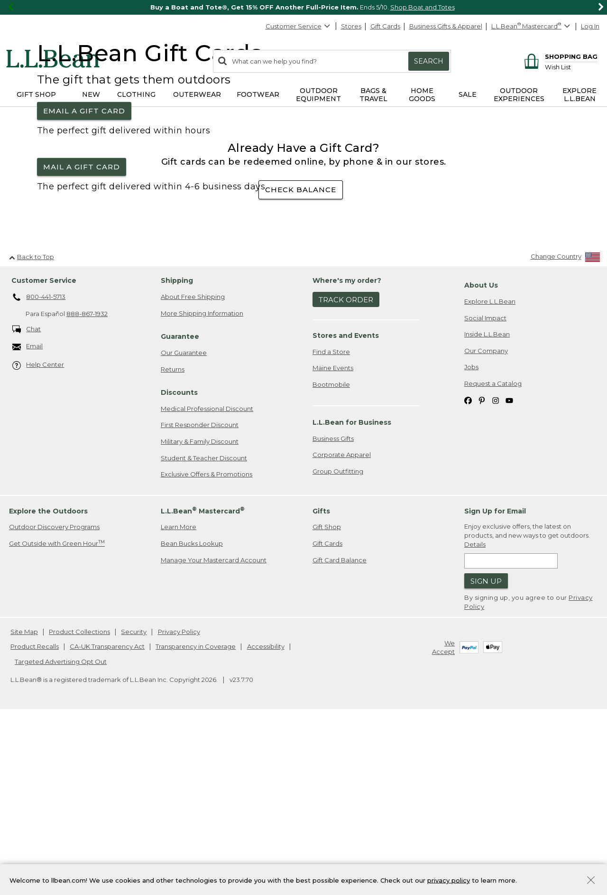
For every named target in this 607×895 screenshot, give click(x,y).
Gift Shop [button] (36, 94)
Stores (351, 26)
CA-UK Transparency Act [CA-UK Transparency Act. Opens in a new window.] (107, 823)
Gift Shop (327, 704)
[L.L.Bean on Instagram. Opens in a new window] (495, 577)
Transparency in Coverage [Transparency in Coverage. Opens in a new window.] (196, 823)
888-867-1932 (87, 490)
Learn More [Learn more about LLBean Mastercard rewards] (178, 704)
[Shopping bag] (559, 56)
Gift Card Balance (340, 736)
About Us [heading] (481, 462)
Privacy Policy (179, 808)
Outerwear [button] (197, 94)
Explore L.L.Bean (489, 478)
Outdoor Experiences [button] (519, 94)
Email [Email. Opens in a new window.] (27, 523)
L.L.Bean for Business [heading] (352, 599)
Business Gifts (333, 615)
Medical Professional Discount (207, 585)
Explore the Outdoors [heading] (48, 687)
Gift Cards (385, 26)
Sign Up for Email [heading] (495, 687)
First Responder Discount (200, 602)
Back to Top (31, 433)
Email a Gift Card (84, 199)
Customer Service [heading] (43, 457)
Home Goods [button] (422, 94)
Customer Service (298, 26)
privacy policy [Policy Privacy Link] (448, 880)
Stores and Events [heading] (346, 512)
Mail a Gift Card (81, 255)
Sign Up (486, 757)
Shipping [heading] (177, 457)
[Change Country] (565, 435)
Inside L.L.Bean (487, 510)
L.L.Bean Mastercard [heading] (203, 687)
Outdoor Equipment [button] (318, 94)
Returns (172, 546)
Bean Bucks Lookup (192, 720)
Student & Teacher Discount (204, 634)
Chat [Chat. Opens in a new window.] (26, 506)
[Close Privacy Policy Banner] (591, 881)
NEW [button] (91, 94)
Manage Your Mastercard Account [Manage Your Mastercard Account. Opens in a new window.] (214, 736)
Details (475, 721)
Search (428, 61)
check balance (300, 366)
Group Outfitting (338, 648)
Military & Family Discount (200, 618)
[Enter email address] (511, 737)
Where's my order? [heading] (347, 457)
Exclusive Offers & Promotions (206, 650)
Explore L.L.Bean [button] (579, 94)
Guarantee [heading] (180, 513)
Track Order (346, 476)
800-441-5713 (39, 474)
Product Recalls (34, 823)
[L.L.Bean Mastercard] (531, 26)
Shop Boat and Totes (422, 7)
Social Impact (485, 494)
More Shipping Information (202, 490)
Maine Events (333, 545)
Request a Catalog (493, 560)
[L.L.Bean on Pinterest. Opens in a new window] (482, 577)
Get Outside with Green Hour (57, 720)
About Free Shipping (193, 473)
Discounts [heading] (179, 569)
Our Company (486, 527)
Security (134, 808)
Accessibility (266, 823)
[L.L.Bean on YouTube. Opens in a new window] (509, 577)
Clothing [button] (136, 94)
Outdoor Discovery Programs (54, 704)
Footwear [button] (258, 94)
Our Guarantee (184, 529)
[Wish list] (571, 67)
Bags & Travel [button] (373, 94)
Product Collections (79, 808)
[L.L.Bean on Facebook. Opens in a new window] (468, 577)
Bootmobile (331, 561)
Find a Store (331, 528)
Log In (590, 26)
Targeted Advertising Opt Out (61, 838)
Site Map (24, 808)
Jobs (471, 544)
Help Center (38, 542)
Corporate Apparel (342, 631)
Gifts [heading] (321, 687)
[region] (303, 7)
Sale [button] (468, 94)
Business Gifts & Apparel (445, 26)
